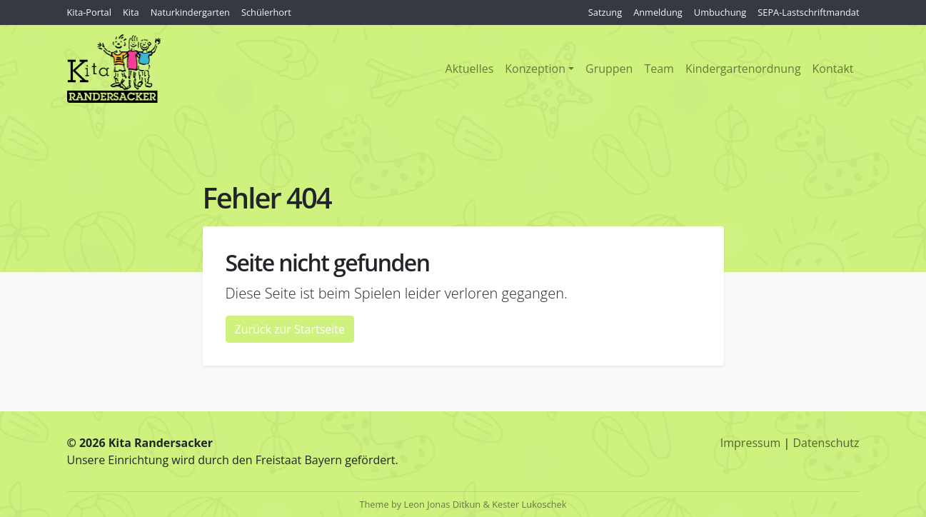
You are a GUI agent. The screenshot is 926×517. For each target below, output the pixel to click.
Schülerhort (266, 12)
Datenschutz (825, 443)
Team (659, 68)
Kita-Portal (89, 12)
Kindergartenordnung (743, 68)
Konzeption (535, 68)
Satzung (605, 12)
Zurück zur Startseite (290, 329)
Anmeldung (658, 12)
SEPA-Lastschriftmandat (808, 12)
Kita (131, 12)
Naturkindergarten (190, 12)
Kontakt (833, 68)
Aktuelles (470, 68)
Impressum (750, 443)
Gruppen (609, 68)
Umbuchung (720, 12)
